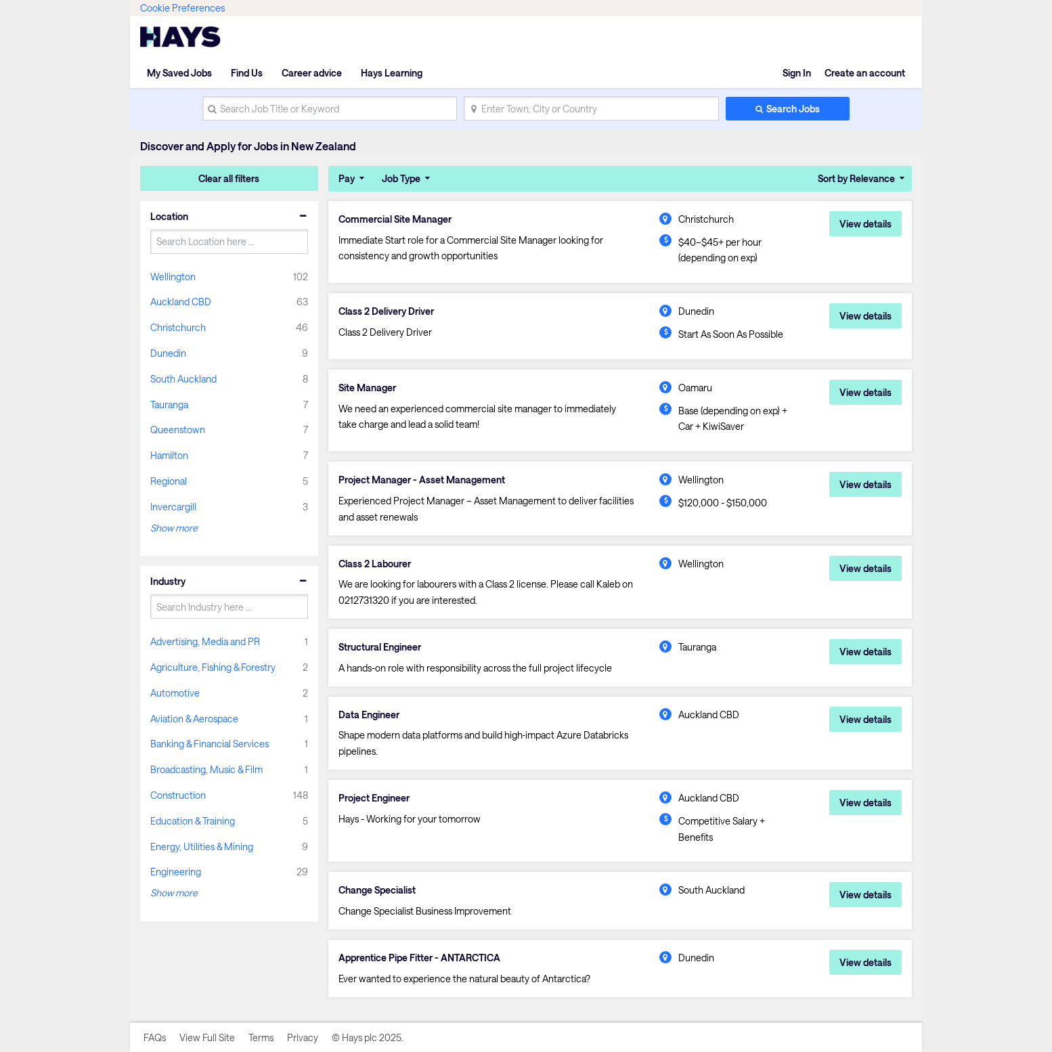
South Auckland (183, 379)
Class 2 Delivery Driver (386, 311)
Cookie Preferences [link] (182, 8)
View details (865, 223)
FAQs (155, 1037)
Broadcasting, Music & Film (206, 769)
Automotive (175, 693)
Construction (178, 795)
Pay (346, 178)
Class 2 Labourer (374, 563)
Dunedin (168, 353)
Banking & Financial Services (209, 743)
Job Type (401, 178)
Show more (174, 527)
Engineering (175, 871)
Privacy (302, 1037)
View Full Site (207, 1037)
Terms (260, 1037)
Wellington (173, 276)
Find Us (247, 73)
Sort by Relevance (856, 178)
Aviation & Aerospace (194, 718)
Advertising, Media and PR (205, 641)
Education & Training (192, 821)
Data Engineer (368, 714)
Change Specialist (377, 890)
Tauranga (169, 404)
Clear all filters (228, 178)
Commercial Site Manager (395, 219)
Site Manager (367, 387)
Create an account (865, 73)
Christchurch (178, 327)
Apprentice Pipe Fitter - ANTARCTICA (419, 957)
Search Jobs (793, 108)
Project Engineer (374, 798)
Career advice (312, 73)
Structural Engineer (379, 647)
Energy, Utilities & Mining (201, 846)
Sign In (797, 73)
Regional (168, 481)
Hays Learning (391, 73)
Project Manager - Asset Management (421, 480)
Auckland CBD (180, 301)
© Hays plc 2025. (367, 1037)
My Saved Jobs (179, 73)
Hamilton (169, 455)
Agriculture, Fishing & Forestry (213, 667)
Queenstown (177, 429)
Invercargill (173, 506)
